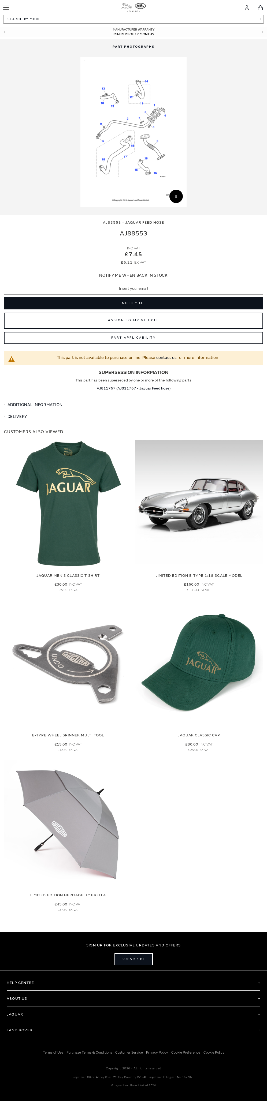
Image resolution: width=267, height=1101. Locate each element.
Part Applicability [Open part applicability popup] (133, 338)
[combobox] (133, 19)
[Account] (247, 7)
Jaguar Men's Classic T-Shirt (68, 575)
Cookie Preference (185, 1052)
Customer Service (129, 1052)
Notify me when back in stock (133, 275)
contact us (166, 357)
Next (262, 32)
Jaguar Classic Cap (199, 735)
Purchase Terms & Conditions (89, 1052)
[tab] (133, 405)
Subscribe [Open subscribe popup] (134, 959)
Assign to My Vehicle (133, 320)
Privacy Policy (157, 1052)
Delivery (17, 416)
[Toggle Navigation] (6, 7)
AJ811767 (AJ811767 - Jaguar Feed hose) (133, 388)
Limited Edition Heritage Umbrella (68, 895)
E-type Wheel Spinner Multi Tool (68, 735)
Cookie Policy (213, 1052)
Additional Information (35, 404)
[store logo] (133, 7)
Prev (4, 32)
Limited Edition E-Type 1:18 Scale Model (198, 575)
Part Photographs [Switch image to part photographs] (133, 47)
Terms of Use (53, 1052)
